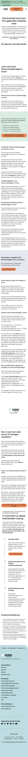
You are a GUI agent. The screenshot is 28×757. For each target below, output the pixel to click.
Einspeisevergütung (7, 231)
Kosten (17, 286)
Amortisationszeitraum (11, 300)
